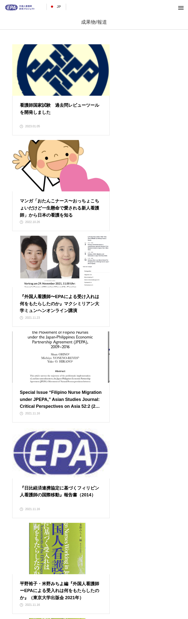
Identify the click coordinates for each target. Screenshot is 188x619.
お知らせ (169, 591)
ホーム (17, 591)
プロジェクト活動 (80, 591)
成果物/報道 (145, 591)
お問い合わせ (94, 597)
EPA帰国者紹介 (115, 591)
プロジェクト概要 (44, 591)
